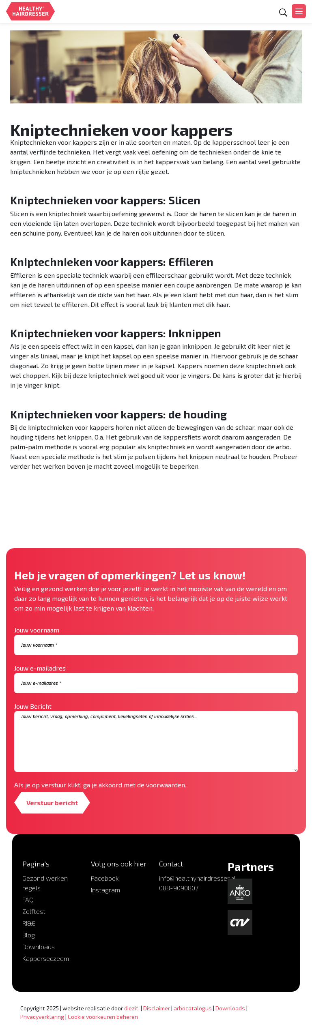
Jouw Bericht (33, 706)
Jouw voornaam (36, 630)
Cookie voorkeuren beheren (103, 1016)
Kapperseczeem (45, 958)
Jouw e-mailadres (40, 668)
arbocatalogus (193, 1008)
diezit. (132, 1008)
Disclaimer (156, 1008)
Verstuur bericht (52, 802)
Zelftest (33, 911)
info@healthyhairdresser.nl (197, 878)
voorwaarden (165, 785)
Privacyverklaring (42, 1016)
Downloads (38, 946)
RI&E (29, 923)
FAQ (28, 899)
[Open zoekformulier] (283, 12)
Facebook (105, 878)
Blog (28, 935)
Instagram (105, 890)
